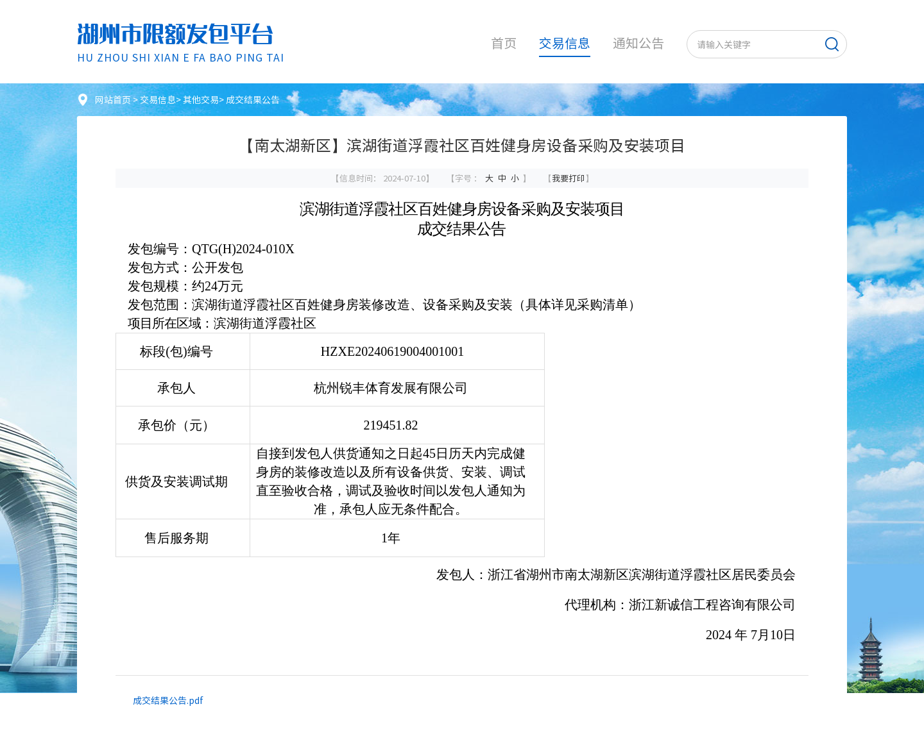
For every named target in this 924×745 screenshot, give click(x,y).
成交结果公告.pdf (168, 700)
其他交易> (204, 99)
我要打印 (568, 178)
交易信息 (564, 42)
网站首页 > (117, 99)
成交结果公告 (253, 99)
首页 (504, 42)
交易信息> (161, 99)
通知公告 (638, 42)
